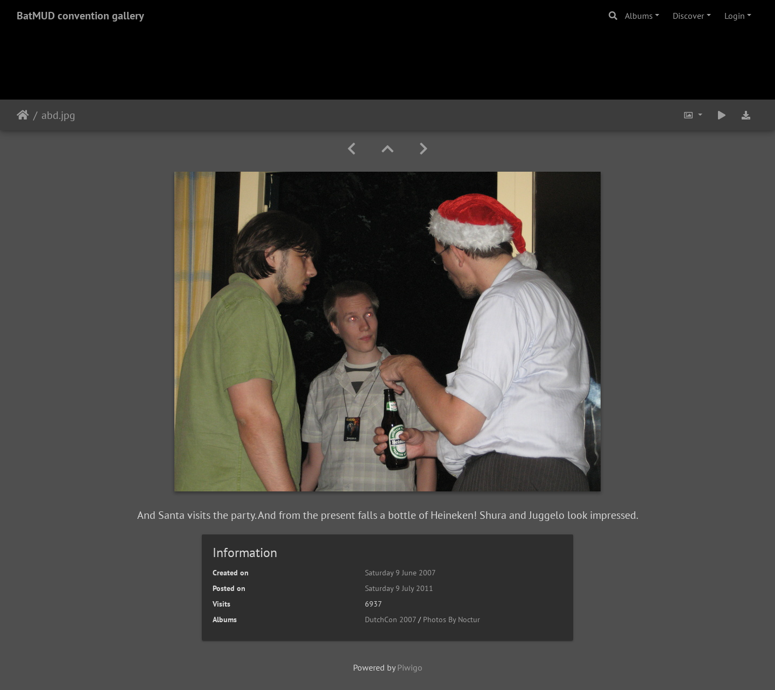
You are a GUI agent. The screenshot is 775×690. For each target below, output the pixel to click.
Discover (688, 15)
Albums (639, 15)
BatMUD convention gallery (80, 16)
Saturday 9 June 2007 (400, 573)
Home (23, 115)
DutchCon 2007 (390, 619)
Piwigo (409, 667)
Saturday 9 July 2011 (399, 588)
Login (734, 15)
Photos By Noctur (451, 619)
